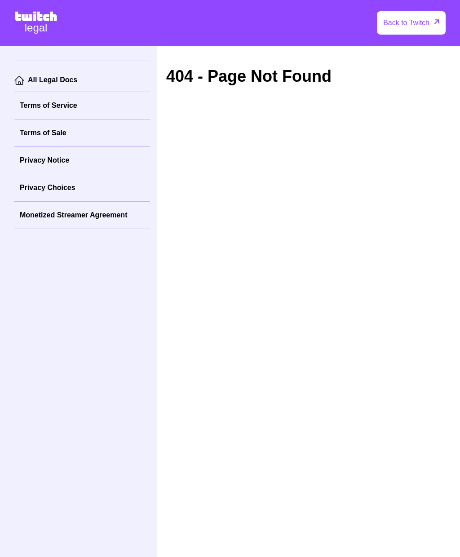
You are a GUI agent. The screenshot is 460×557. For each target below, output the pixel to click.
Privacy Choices (47, 187)
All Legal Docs (52, 80)
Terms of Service (48, 105)
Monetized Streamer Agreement (73, 215)
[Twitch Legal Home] (36, 23)
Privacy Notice (44, 160)
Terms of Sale (43, 133)
